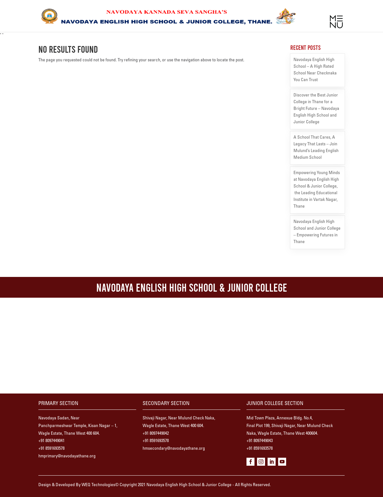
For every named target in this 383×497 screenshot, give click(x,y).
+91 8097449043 (259, 441)
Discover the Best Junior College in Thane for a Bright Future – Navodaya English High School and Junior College (316, 109)
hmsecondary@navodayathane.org (174, 449)
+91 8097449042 (156, 434)
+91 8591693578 (51, 449)
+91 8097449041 (51, 441)
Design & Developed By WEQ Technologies (76, 485)
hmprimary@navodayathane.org (67, 456)
